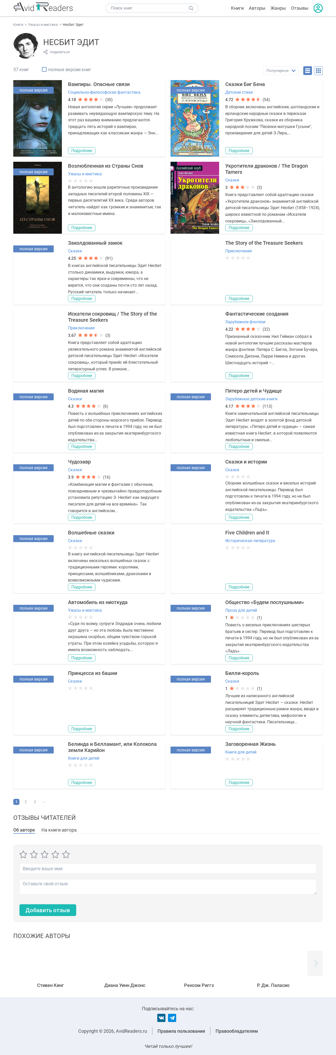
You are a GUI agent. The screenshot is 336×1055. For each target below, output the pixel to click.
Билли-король (242, 673)
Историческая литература (250, 540)
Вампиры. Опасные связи (99, 84)
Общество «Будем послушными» (264, 602)
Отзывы (299, 8)
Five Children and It (247, 533)
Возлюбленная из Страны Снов (105, 166)
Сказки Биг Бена (245, 84)
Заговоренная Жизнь (250, 744)
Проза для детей (241, 610)
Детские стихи (239, 92)
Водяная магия (86, 391)
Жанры (278, 8)
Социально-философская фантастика (104, 92)
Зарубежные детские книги (251, 398)
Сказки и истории (246, 462)
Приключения (238, 251)
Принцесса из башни (92, 673)
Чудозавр (79, 462)
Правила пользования (181, 1031)
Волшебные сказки (91, 533)
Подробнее (81, 150)
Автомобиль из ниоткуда (98, 602)
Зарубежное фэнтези (245, 321)
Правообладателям (237, 1031)
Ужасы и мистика (85, 173)
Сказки (232, 180)
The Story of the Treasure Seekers (264, 243)
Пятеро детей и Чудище (253, 391)
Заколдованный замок (95, 243)
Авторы (257, 8)
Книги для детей (83, 758)
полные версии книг (69, 69)
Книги (237, 8)
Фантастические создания (256, 314)
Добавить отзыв (48, 910)
